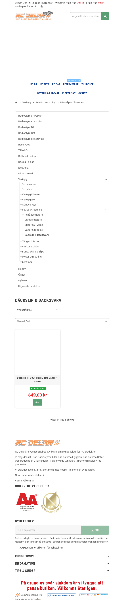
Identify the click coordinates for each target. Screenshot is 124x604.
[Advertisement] (62, 51)
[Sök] (89, 16)
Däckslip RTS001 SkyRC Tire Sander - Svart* (37, 379)
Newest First (23, 321)
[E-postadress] (48, 530)
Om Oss (21, 2)
